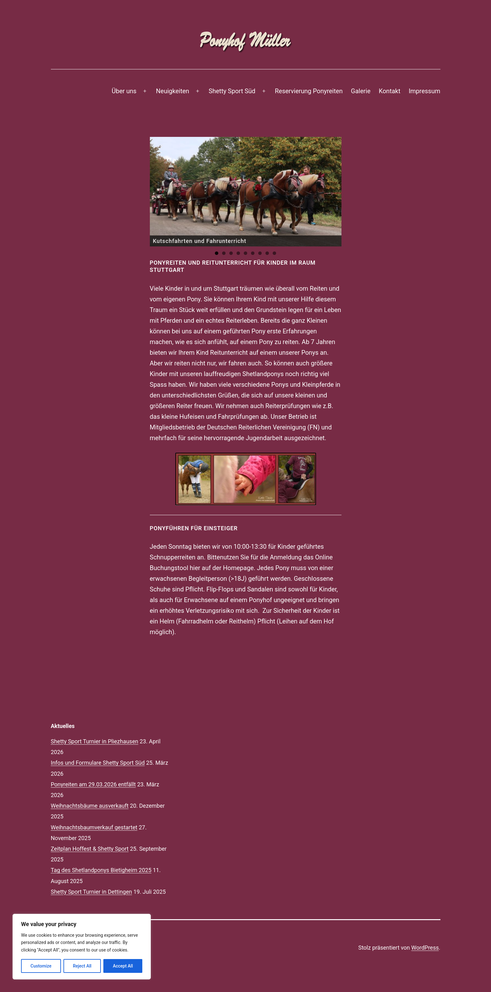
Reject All (82, 965)
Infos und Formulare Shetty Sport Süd (98, 762)
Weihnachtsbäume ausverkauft (90, 805)
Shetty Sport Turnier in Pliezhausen (95, 741)
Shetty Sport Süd (232, 91)
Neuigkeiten (172, 91)
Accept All (123, 965)
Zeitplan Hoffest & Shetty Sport (90, 848)
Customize (41, 965)
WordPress (425, 947)
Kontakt (390, 91)
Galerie (360, 91)
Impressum (424, 91)
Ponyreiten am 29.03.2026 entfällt (93, 784)
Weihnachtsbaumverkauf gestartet (94, 827)
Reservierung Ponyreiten (309, 91)
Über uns (124, 91)
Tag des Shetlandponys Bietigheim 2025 (101, 870)
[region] (245, 191)
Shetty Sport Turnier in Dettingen (91, 891)
